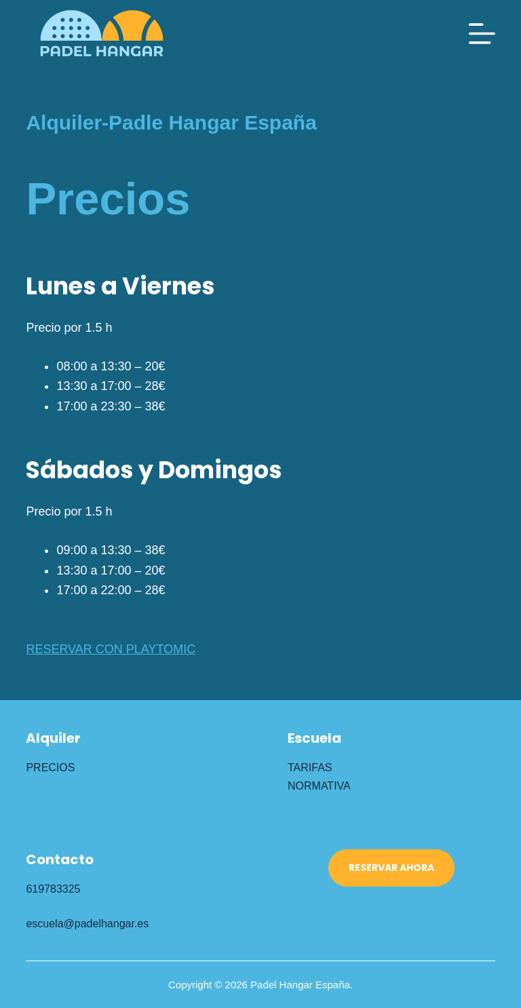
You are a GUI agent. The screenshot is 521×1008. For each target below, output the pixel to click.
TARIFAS (310, 767)
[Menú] (482, 33)
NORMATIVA (319, 786)
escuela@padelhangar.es (87, 923)
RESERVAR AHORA (391, 867)
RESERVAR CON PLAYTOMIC (110, 649)
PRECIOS (50, 767)
